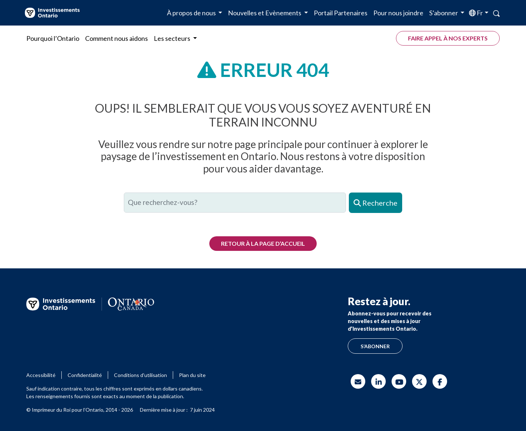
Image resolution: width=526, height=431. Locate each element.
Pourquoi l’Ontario (52, 38)
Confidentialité (85, 375)
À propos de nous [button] (192, 13)
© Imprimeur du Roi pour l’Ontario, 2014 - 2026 (79, 410)
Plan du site (192, 375)
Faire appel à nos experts (448, 38)
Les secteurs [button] (172, 38)
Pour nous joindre (398, 13)
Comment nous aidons (116, 38)
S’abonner (375, 346)
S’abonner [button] (444, 13)
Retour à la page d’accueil (263, 243)
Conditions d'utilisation (140, 375)
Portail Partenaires (340, 13)
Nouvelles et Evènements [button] (265, 13)
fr (479, 13)
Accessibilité (41, 375)
